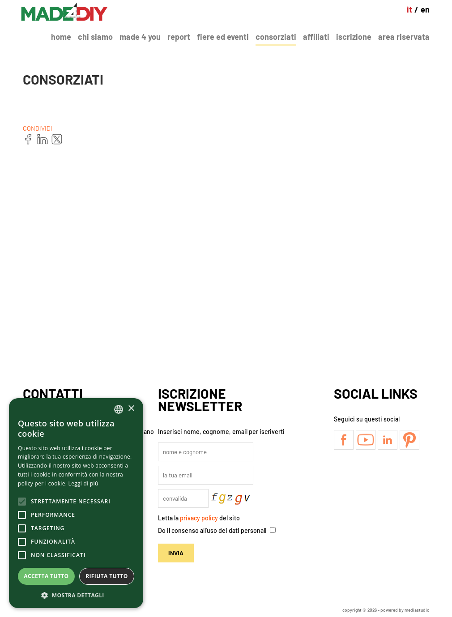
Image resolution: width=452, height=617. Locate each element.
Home (61, 37)
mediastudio (417, 610)
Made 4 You (140, 37)
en (425, 9)
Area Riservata (404, 37)
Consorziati (276, 37)
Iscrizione (353, 37)
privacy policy (199, 518)
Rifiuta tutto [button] (106, 576)
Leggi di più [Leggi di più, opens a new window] (83, 483)
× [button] (131, 408)
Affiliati (316, 37)
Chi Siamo (95, 37)
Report (178, 37)
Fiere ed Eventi (223, 37)
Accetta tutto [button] (46, 576)
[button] (76, 595)
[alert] (76, 503)
